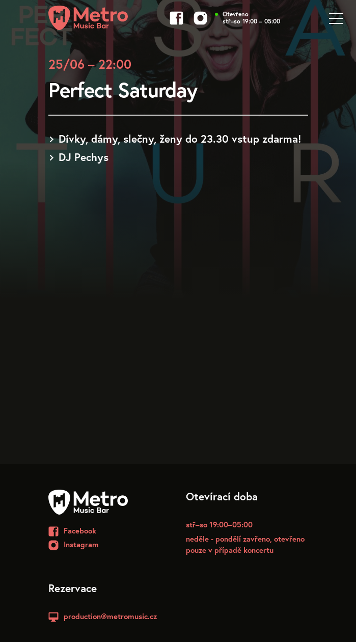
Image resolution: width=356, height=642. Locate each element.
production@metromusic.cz (110, 616)
